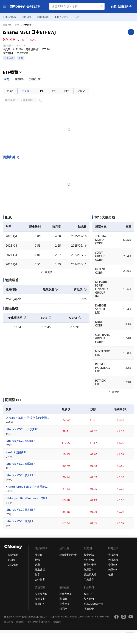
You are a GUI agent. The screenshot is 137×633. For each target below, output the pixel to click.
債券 (110, 577)
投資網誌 (89, 557)
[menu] (5, 6)
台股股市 (113, 557)
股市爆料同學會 (68, 557)
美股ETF (112, 572)
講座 (37, 567)
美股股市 (113, 562)
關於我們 (13, 557)
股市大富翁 (65, 596)
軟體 (37, 562)
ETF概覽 (27, 25)
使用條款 (20, 624)
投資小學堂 (90, 567)
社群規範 (45, 624)
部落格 (12, 562)
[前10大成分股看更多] (113, 395)
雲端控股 (64, 606)
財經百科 (89, 572)
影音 (37, 577)
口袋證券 (89, 582)
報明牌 (63, 611)
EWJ (17, 25)
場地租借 (89, 611)
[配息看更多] (46, 275)
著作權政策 (32, 624)
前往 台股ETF (121, 6)
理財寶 (38, 557)
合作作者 (40, 582)
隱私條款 (8, 624)
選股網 (63, 601)
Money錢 (89, 562)
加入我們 (13, 567)
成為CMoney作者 (93, 606)
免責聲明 (57, 624)
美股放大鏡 (90, 577)
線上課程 (40, 572)
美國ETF (7, 25)
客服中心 (89, 596)
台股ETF (112, 567)
